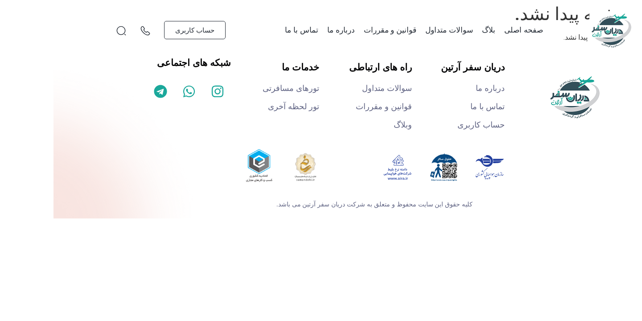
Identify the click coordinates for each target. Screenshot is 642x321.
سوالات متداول (396, 30)
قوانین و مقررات (336, 30)
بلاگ (435, 30)
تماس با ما (247, 30)
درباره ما (287, 30)
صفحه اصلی (470, 30)
